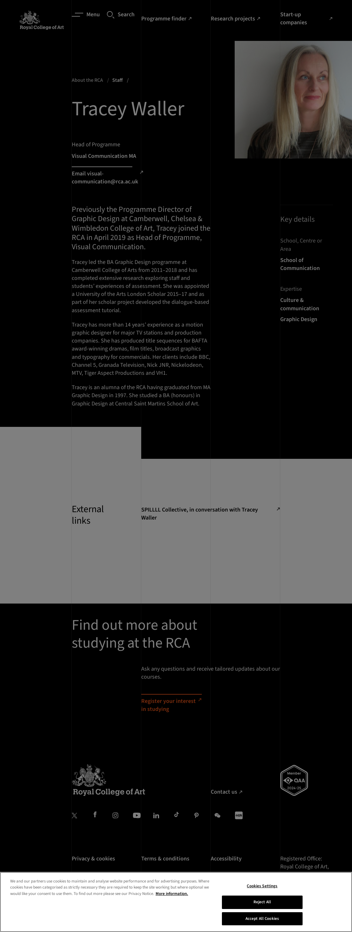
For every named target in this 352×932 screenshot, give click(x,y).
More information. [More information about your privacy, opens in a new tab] (172, 908)
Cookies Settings (262, 900)
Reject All (262, 916)
